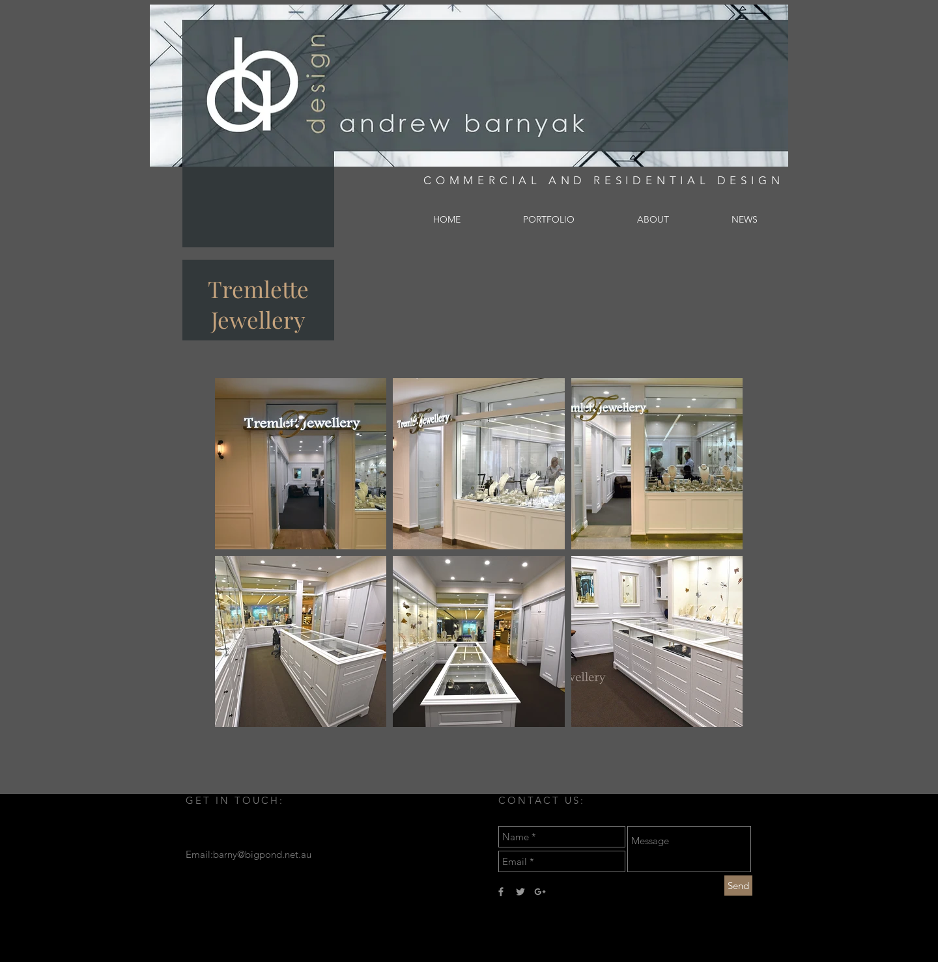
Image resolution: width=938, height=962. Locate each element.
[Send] (738, 885)
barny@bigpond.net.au (262, 854)
